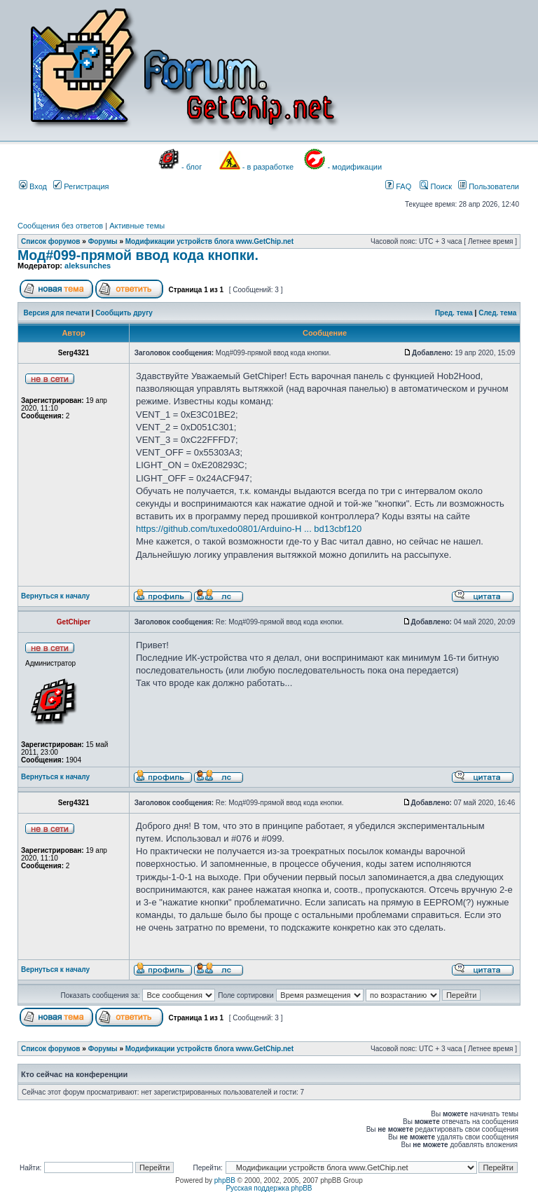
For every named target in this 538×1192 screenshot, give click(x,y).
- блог (191, 167)
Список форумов (51, 241)
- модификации (354, 167)
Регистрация (81, 186)
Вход (33, 186)
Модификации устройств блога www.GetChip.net (209, 241)
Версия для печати (57, 313)
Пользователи (488, 186)
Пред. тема (454, 313)
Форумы (103, 241)
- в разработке (268, 167)
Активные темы (137, 225)
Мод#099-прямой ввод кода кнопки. (138, 255)
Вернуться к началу (55, 596)
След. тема (497, 313)
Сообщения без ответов (60, 225)
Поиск (436, 186)
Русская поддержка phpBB (269, 1188)
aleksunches (87, 265)
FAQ (398, 186)
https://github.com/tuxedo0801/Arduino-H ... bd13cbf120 (248, 528)
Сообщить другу (124, 313)
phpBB (224, 1180)
